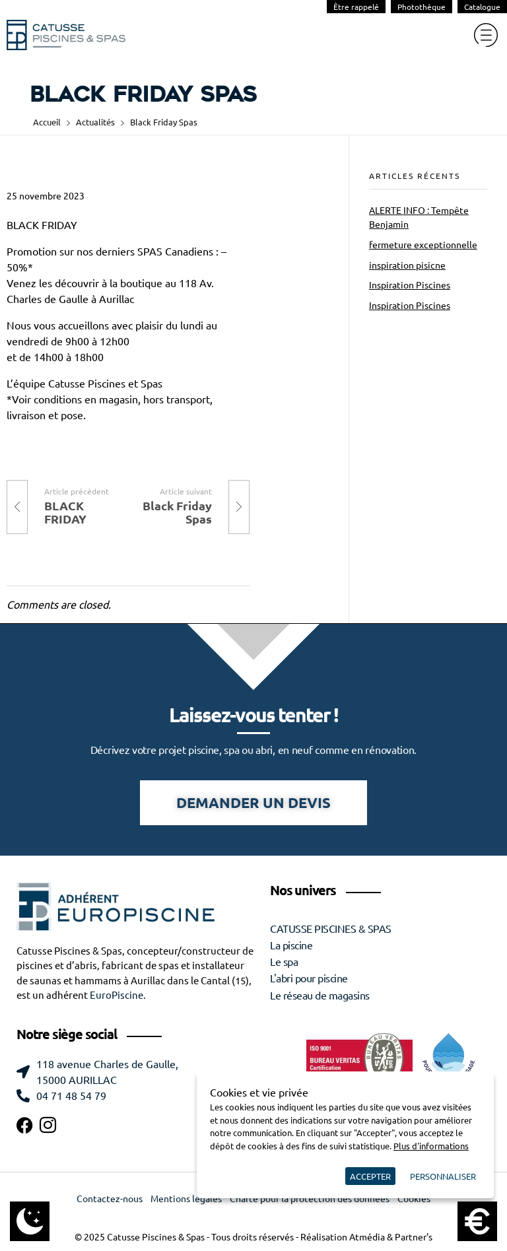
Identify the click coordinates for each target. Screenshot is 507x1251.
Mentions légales (186, 1199)
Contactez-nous (110, 1199)
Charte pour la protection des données (309, 1199)
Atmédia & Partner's (390, 1237)
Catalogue (482, 6)
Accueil (47, 122)
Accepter (370, 1176)
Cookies (413, 1199)
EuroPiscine (116, 995)
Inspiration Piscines (409, 285)
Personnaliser (443, 1176)
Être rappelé (356, 6)
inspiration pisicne (407, 265)
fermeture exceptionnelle (423, 245)
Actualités (95, 122)
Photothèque (421, 6)
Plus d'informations (431, 1146)
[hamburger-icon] (485, 35)
